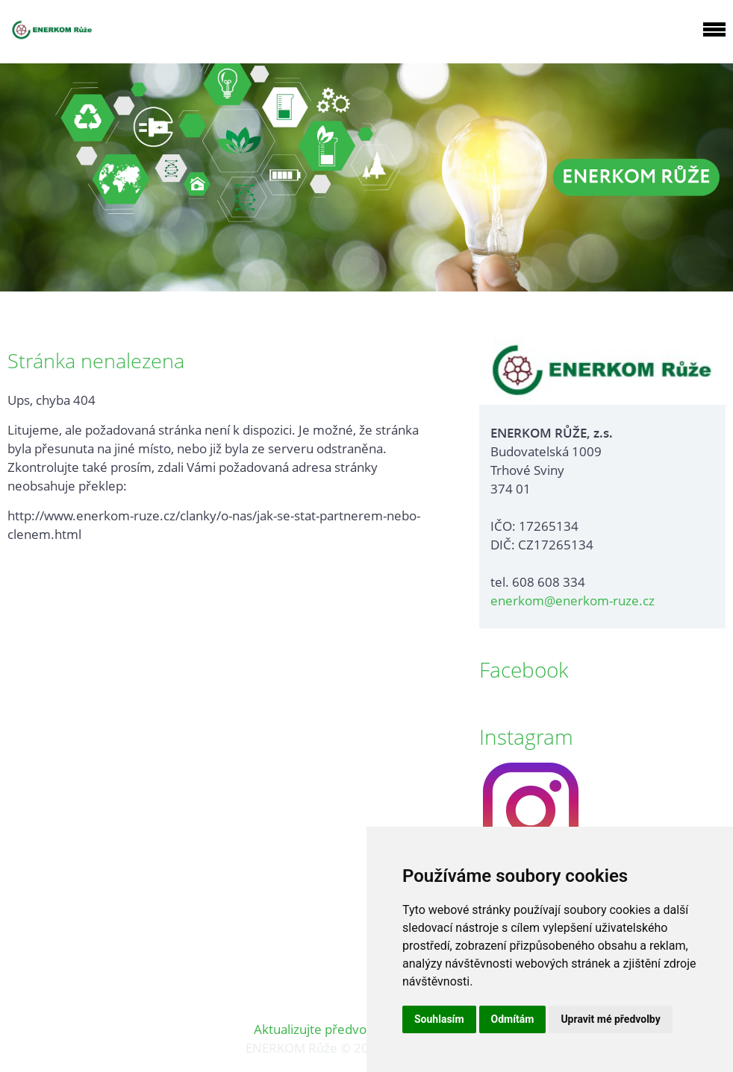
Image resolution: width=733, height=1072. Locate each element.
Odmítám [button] (512, 1019)
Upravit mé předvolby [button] (610, 1019)
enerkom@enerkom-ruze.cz (572, 600)
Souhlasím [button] (439, 1019)
